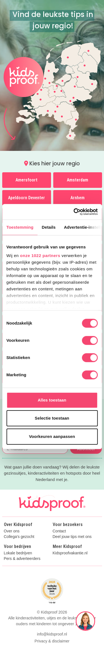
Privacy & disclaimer (51, 641)
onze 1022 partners (40, 255)
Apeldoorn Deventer (26, 197)
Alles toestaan (52, 400)
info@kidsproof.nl (52, 634)
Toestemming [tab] (20, 227)
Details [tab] (49, 227)
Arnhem (77, 197)
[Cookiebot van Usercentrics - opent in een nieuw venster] (74, 211)
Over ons (12, 531)
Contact (59, 531)
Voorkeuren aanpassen (52, 436)
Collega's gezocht (19, 537)
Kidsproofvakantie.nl (70, 553)
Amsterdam (77, 180)
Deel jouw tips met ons (72, 537)
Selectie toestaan (52, 418)
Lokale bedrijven (18, 553)
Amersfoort (26, 180)
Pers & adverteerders (22, 559)
